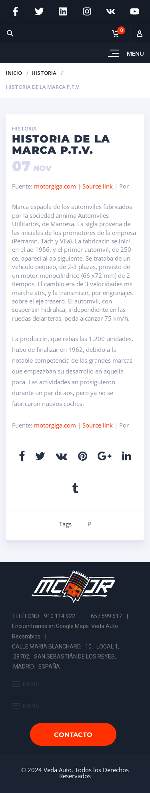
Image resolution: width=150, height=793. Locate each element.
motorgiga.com (55, 186)
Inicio (14, 72)
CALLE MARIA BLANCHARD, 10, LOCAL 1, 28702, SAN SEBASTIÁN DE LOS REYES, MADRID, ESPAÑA (66, 656)
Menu (135, 53)
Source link (98, 186)
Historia (44, 72)
